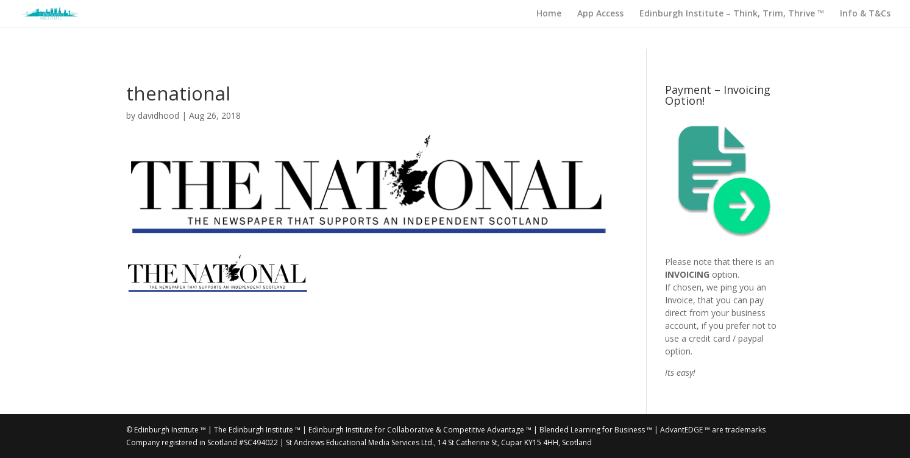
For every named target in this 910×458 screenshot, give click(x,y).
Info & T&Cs (865, 14)
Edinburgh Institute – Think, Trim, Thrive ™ (731, 14)
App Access (600, 14)
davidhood (158, 115)
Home (548, 14)
